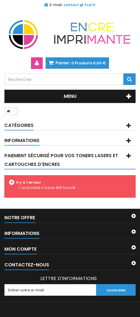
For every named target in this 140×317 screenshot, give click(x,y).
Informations (21, 140)
